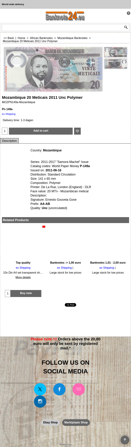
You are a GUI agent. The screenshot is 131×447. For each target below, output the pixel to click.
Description (9, 140)
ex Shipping (8, 114)
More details (23, 277)
